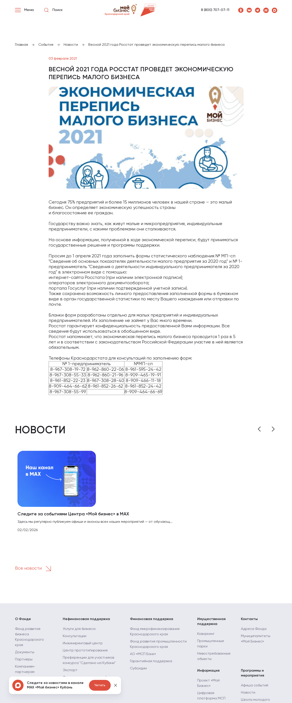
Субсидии (138, 668)
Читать (99, 685)
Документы (24, 652)
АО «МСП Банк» (143, 654)
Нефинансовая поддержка (86, 619)
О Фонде (23, 619)
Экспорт (70, 670)
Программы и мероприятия (252, 673)
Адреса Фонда (253, 629)
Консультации (74, 636)
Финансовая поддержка (151, 619)
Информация (208, 671)
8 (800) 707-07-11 (215, 10)
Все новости (34, 568)
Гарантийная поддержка (151, 661)
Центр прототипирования (85, 650)
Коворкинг (205, 634)
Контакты (249, 619)
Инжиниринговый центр (83, 643)
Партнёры (23, 659)
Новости (248, 692)
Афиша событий (254, 685)
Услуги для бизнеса (79, 629)
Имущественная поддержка (211, 621)
